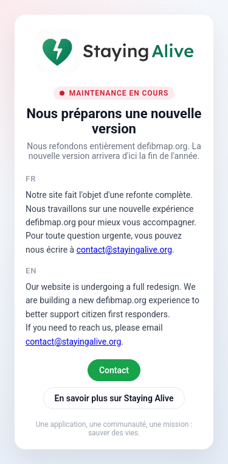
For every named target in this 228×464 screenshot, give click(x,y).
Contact (114, 370)
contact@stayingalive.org (124, 250)
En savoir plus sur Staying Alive (114, 398)
